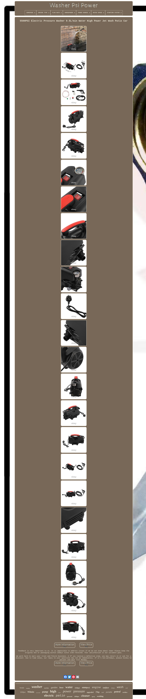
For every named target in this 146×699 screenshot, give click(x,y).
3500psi (23, 692)
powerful (38, 692)
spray (93, 696)
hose (61, 687)
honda (22, 688)
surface (106, 687)
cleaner (85, 695)
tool (102, 692)
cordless (124, 692)
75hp (97, 692)
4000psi (86, 688)
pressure (79, 691)
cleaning (28, 688)
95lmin (31, 692)
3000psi (113, 688)
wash (120, 687)
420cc (59, 692)
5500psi (77, 688)
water (69, 687)
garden (54, 687)
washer (37, 687)
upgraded (90, 692)
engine (96, 687)
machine (46, 688)
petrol (117, 691)
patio (60, 695)
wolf (127, 688)
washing (100, 696)
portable (109, 692)
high (53, 691)
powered (69, 696)
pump (45, 691)
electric (49, 695)
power (67, 691)
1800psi (76, 696)
